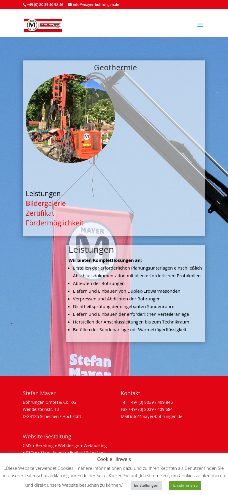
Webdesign (68, 445)
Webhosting (95, 445)
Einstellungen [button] (146, 485)
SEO (30, 452)
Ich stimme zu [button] (185, 485)
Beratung (44, 445)
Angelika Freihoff (69, 452)
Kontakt (130, 393)
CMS (27, 445)
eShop (44, 452)
